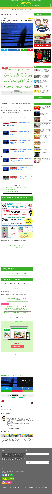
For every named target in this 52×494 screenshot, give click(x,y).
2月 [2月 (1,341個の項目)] (4, 453)
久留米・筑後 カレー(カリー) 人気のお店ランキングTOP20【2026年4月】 (18, 86)
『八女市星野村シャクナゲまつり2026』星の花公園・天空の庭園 (41, 86)
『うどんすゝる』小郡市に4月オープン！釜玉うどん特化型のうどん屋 (45, 130)
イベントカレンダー (25, 5)
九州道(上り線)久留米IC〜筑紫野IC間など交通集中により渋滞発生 (45, 124)
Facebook (17, 428)
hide (19, 185)
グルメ (15, 5)
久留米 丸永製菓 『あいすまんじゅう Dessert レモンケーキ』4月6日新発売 (42, 91)
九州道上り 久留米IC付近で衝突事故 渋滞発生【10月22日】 (14, 308)
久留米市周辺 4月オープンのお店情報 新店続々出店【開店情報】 (18, 87)
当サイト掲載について (39, 488)
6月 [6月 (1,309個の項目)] (12, 453)
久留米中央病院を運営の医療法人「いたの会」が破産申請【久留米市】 (41, 76)
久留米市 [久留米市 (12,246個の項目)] (10, 457)
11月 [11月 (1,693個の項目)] (21, 453)
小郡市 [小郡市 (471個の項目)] (7, 458)
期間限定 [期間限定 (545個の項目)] (19, 458)
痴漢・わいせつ (4, 375)
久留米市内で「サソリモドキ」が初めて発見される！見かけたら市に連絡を (17, 311)
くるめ (17, 5)
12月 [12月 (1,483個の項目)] (23, 453)
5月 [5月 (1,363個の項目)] (10, 453)
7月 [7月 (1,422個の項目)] (13, 453)
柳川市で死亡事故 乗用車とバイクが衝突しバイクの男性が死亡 (15, 307)
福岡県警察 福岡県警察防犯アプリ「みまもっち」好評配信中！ (17, 299)
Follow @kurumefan (23, 395)
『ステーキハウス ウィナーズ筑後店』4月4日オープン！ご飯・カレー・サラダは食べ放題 (45, 118)
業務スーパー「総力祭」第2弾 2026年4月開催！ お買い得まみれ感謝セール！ (45, 107)
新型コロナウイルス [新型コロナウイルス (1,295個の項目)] (11, 458)
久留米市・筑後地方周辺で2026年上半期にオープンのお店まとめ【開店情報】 (26, 7)
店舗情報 (36, 5)
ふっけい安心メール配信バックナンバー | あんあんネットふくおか (13, 115)
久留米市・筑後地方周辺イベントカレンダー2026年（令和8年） (11, 488)
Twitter (12, 428)
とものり (8, 417)
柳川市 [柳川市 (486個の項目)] (22, 458)
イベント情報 (20, 5)
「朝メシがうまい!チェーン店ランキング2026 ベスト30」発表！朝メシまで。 (45, 142)
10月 (9, 375)
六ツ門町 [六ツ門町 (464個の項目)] (21, 457)
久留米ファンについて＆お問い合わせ (28, 488)
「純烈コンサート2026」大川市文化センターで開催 (41, 81)
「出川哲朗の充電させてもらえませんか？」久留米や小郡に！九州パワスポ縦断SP (41, 71)
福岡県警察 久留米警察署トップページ (12, 189)
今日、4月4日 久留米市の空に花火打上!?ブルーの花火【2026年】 (45, 113)
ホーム (12, 5)
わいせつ (12, 375)
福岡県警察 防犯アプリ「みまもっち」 (12, 191)
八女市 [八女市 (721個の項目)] (18, 457)
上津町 (20, 375)
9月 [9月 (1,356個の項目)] (17, 453)
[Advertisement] (17, 59)
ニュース (33, 5)
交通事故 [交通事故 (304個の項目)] (15, 457)
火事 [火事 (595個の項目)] (24, 458)
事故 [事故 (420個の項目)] (12, 457)
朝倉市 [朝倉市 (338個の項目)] (16, 458)
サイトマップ (6, 489)
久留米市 (24, 375)
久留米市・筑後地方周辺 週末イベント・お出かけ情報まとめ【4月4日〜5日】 (45, 159)
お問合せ (39, 5)
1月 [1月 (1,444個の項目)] (2, 453)
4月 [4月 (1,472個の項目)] (8, 453)
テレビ (30, 5)
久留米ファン (26, 2)
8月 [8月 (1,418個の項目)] (15, 453)
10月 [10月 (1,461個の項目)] (19, 453)
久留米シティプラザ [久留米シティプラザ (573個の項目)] (5, 457)
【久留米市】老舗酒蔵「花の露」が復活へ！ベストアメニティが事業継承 (18, 75)
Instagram (22, 428)
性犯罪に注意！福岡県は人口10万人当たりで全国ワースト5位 (16, 187)
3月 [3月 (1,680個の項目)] (6, 453)
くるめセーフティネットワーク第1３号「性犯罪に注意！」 (17, 246)
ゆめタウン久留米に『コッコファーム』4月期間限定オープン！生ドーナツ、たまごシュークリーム (45, 137)
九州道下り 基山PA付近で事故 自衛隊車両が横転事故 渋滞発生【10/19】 (17, 312)
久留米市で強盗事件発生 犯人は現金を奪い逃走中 (18, 92)
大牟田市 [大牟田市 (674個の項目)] (3, 458)
